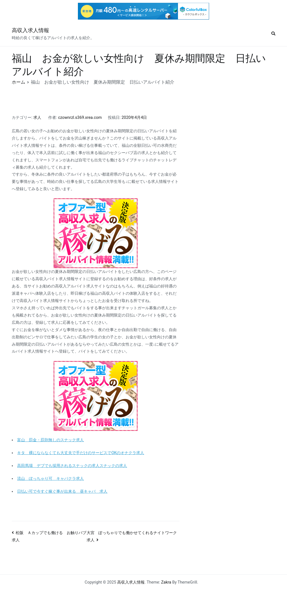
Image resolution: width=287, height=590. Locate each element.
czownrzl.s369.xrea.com (80, 117)
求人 (37, 117)
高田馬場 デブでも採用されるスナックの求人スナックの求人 (72, 465)
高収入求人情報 (30, 30)
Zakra (166, 582)
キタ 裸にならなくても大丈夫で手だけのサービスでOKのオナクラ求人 (80, 452)
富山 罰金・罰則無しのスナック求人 (50, 440)
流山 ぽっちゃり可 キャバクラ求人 (50, 478)
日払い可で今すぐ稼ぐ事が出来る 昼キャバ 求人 (62, 491)
